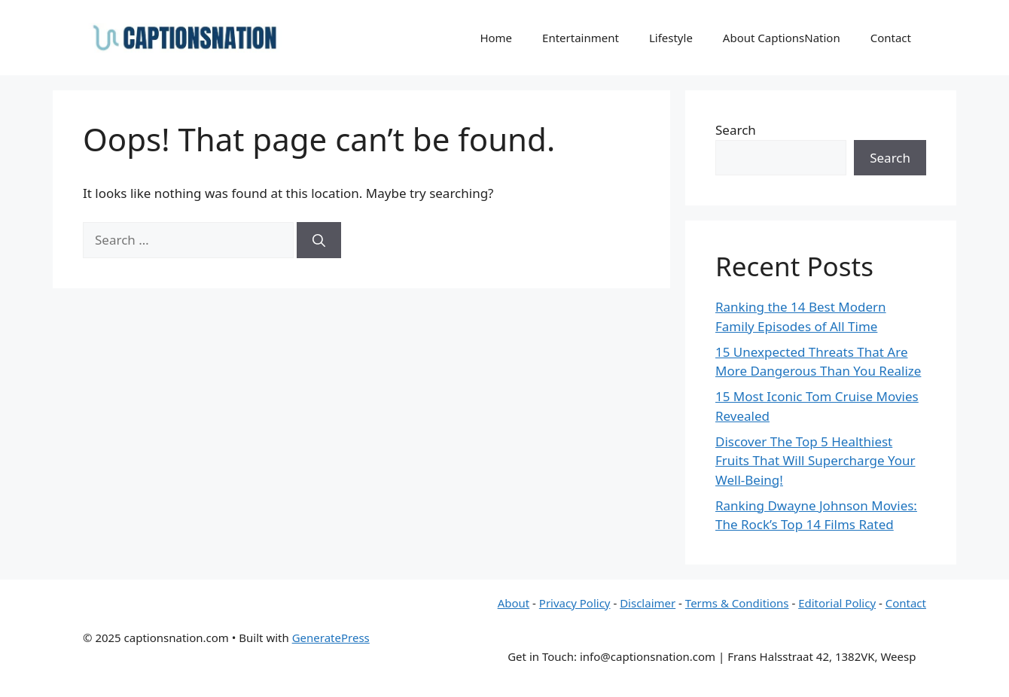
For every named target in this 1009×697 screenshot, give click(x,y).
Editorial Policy (837, 602)
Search (735, 129)
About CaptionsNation (781, 37)
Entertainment (580, 37)
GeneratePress (331, 637)
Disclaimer (647, 602)
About (514, 602)
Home (496, 37)
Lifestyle (671, 37)
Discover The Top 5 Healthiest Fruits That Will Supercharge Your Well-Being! (815, 461)
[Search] (319, 240)
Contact (890, 37)
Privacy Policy (575, 602)
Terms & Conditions (737, 602)
